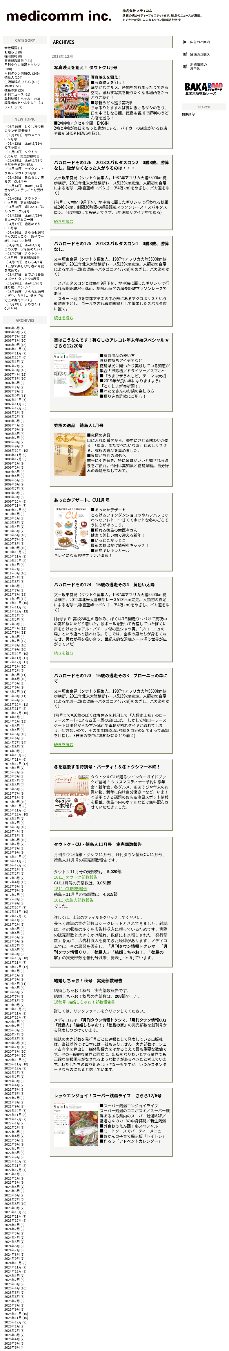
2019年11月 (13, 1013)
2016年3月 (12, 827)
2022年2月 (12, 1127)
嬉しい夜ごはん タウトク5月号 (24, 208)
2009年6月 (12, 484)
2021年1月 (12, 1072)
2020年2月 (12, 1025)
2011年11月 (13, 607)
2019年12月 (13, 1017)
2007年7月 (12, 387)
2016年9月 (12, 852)
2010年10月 (13, 551)
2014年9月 (12, 750)
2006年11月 (13, 353)
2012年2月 (12, 619)
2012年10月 (13, 653)
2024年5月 (12, 1241)
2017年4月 (12, 881)
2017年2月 (12, 873)
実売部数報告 (14, 60)
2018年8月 (12, 949)
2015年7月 (12, 793)
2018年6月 (12, 941)
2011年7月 (12, 590)
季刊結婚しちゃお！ (19, 98)
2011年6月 (12, 585)
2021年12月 (13, 1119)
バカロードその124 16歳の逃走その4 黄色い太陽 (104, 584)
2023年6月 (12, 1195)
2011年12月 (13, 611)
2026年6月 (12, 1347)
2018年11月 (13, 962)
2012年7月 (12, 640)
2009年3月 (12, 471)
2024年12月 (13, 1271)
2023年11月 (13, 1216)
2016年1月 (12, 818)
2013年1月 (12, 666)
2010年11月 (13, 556)
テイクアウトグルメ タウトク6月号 (24, 170)
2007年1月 (12, 361)
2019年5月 (12, 987)
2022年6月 (12, 1144)
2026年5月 (12, 1343)
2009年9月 (12, 496)
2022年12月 (13, 1169)
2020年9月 (12, 1055)
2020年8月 (12, 1051)
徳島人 (9, 77)
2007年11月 (13, 404)
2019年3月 (12, 979)
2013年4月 (12, 678)
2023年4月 (12, 1186)
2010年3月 (12, 522)
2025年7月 (12, 1300)
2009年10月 (13, 501)
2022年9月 (12, 1157)
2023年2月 (12, 1178)
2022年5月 (12, 1140)
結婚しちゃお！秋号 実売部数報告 (88, 980)
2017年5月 (12, 886)
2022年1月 (12, 1123)
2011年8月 (12, 594)
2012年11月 (13, 657)
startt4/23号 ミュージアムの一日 (25, 217)
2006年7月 (12, 336)
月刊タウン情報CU (17, 73)
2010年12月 (13, 560)
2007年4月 (12, 374)
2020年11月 (13, 1064)
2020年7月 (12, 1046)
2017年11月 (13, 911)
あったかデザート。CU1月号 (81, 500)
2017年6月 (12, 890)
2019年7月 (12, 996)
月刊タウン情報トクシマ (22, 64)
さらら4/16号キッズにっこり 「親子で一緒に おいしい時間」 (24, 236)
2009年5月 (12, 480)
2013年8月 (12, 696)
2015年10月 (13, 805)
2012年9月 (12, 649)
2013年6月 (12, 687)
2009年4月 (12, 475)
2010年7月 (12, 539)
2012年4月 (12, 628)
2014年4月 (12, 729)
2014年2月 (12, 721)
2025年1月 (12, 1275)
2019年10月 (13, 1008)
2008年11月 (13, 454)
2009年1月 (12, 463)
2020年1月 (12, 1021)
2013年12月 (13, 712)
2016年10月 (13, 856)
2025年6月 (12, 1296)
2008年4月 (12, 425)
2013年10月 (13, 704)
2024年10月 (13, 1262)
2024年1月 (12, 1224)
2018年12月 (13, 966)
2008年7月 (12, 437)
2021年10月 (13, 1110)
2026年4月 (12, 1338)
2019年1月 (12, 970)
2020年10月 (13, 1059)
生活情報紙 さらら (17, 81)
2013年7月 (12, 691)
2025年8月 (12, 1305)
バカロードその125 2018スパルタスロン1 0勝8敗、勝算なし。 (111, 246)
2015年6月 (12, 788)
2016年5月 (12, 835)
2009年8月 (12, 492)
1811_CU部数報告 (70, 888)
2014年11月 (13, 759)
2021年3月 (12, 1080)
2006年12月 (13, 357)
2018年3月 (12, 928)
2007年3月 (12, 370)
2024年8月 (12, 1254)
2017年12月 (13, 915)
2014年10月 (13, 754)
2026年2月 (12, 1330)
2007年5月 (12, 378)
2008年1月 (12, 412)
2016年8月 (12, 848)
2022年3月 (12, 1131)
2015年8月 (12, 797)
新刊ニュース (14, 94)
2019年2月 (12, 975)
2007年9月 (12, 395)
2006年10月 (13, 348)
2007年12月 (13, 408)
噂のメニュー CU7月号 (25, 136)
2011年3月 (12, 573)
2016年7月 (12, 843)
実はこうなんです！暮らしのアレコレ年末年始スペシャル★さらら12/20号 (111, 342)
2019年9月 (12, 1004)
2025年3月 (12, 1284)
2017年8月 (12, 899)
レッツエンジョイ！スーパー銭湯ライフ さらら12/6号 (107, 1095)
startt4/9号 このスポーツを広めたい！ (24, 247)
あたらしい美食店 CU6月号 (24, 179)
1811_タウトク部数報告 (76, 877)
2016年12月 (13, 865)
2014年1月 (12, 716)
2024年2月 (12, 1228)
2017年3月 (12, 877)
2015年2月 (12, 772)
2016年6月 (12, 839)
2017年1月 (12, 869)
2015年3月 (12, 776)
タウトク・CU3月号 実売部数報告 (22, 255)
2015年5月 (12, 784)
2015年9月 (12, 801)
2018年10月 (13, 958)
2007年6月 (12, 382)
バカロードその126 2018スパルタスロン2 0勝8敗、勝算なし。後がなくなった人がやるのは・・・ (111, 165)
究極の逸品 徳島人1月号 (78, 425)
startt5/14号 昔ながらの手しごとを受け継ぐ (25, 189)
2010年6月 (12, 535)
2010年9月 (12, 547)
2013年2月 (12, 670)
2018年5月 (12, 937)
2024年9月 (12, 1258)
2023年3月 (12, 1182)
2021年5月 (12, 1089)
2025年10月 (13, 1313)
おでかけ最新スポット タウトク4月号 (24, 276)
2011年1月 (12, 564)
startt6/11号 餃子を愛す (25, 145)
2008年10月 (13, 450)
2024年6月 (12, 1246)
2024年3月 (12, 1233)
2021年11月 (13, 1114)
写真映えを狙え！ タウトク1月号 (85, 67)
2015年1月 (12, 767)
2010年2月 (12, 518)
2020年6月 (12, 1042)
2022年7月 (12, 1148)
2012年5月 (12, 632)
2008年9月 (12, 446)
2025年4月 (12, 1288)
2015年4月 (12, 780)
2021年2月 (12, 1076)
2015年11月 (13, 810)
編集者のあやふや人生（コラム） (23, 104)
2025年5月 (12, 1292)
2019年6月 (12, 992)
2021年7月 (12, 1097)
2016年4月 (12, 831)
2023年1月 (12, 1173)
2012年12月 (13, 662)
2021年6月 (12, 1093)
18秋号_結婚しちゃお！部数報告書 (84, 1001)
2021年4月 (12, 1085)
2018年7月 (12, 945)
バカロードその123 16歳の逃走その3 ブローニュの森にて (111, 678)
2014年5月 (12, 734)
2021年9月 (12, 1106)
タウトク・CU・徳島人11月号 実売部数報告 (98, 844)
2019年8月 (12, 1000)
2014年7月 (12, 742)
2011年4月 (12, 577)
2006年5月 (12, 327)
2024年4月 (12, 1237)
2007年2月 (12, 365)
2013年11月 (13, 708)
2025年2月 (12, 1279)
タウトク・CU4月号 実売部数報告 (22, 200)
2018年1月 (12, 920)
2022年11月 (13, 1165)
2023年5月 (12, 1190)
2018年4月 (12, 932)
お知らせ (10, 52)
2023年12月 (13, 1220)
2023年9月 (12, 1207)
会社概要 (10, 47)
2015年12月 (13, 814)
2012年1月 (12, 615)
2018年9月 (12, 954)
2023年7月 (12, 1199)
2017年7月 (12, 894)
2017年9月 (12, 903)
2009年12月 (13, 509)
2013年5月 (12, 683)
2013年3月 (12, 674)
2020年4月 (12, 1034)
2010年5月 (12, 530)
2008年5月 (12, 429)
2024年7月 (12, 1250)
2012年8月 (12, 645)
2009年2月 (12, 467)
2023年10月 (13, 1212)
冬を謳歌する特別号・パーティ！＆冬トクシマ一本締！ (107, 767)
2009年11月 (13, 505)
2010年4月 (12, 526)
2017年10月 (13, 907)
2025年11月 (13, 1317)
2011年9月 (12, 598)
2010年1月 (12, 513)
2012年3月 (12, 623)
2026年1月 (12, 1326)
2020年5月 (12, 1038)
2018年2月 (12, 924)
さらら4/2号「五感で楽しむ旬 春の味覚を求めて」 (24, 266)
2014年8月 (12, 746)
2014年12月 (13, 763)
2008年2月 (12, 416)
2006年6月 (12, 331)
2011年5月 (12, 581)
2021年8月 (12, 1102)
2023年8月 (12, 1203)
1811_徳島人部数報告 (74, 900)
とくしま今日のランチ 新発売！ (24, 128)
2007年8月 (12, 391)
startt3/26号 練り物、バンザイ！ (25, 285)
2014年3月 (12, 725)
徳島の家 (10, 90)
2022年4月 (12, 1135)
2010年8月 (12, 543)
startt (8, 85)
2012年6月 (12, 636)
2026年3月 (12, 1334)
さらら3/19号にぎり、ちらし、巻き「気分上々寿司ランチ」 (24, 295)
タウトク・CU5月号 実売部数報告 (22, 153)
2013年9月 (12, 700)
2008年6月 (12, 433)
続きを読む (63, 221)
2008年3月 (12, 420)
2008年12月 (13, 458)
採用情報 (10, 56)
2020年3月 (12, 1030)
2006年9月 (12, 344)
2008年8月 (12, 442)
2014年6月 (12, 738)
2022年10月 (13, 1161)
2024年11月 (13, 1267)
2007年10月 (13, 399)
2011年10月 (13, 602)
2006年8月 (12, 340)
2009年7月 (12, 488)
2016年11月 (13, 861)
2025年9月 (12, 1309)
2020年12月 (13, 1068)
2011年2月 (12, 569)
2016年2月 (12, 822)
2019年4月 (12, 983)
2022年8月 (12, 1152)
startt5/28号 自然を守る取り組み (25, 162)
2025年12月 (13, 1322)
